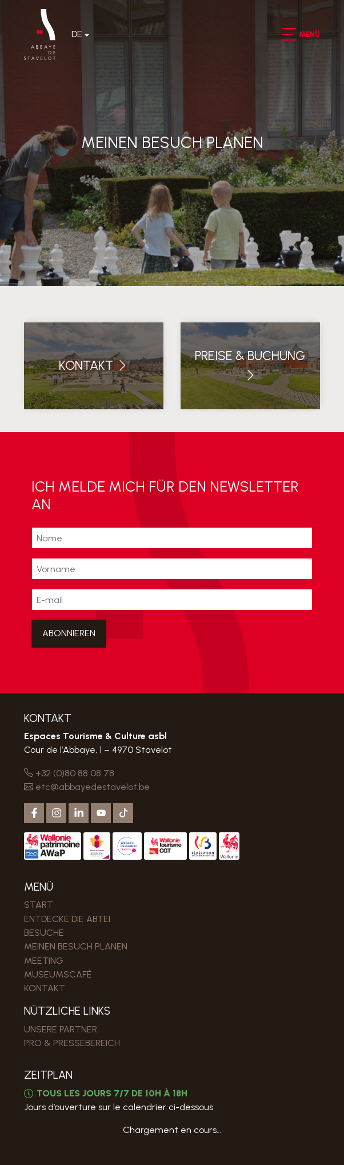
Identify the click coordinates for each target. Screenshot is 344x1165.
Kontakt (44, 988)
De (76, 34)
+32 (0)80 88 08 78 (69, 773)
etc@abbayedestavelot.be (87, 786)
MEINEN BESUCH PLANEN (75, 946)
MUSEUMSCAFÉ (58, 974)
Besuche (44, 932)
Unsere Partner (60, 1029)
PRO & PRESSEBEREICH (72, 1043)
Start (38, 904)
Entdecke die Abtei (67, 918)
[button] (288, 34)
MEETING (43, 960)
